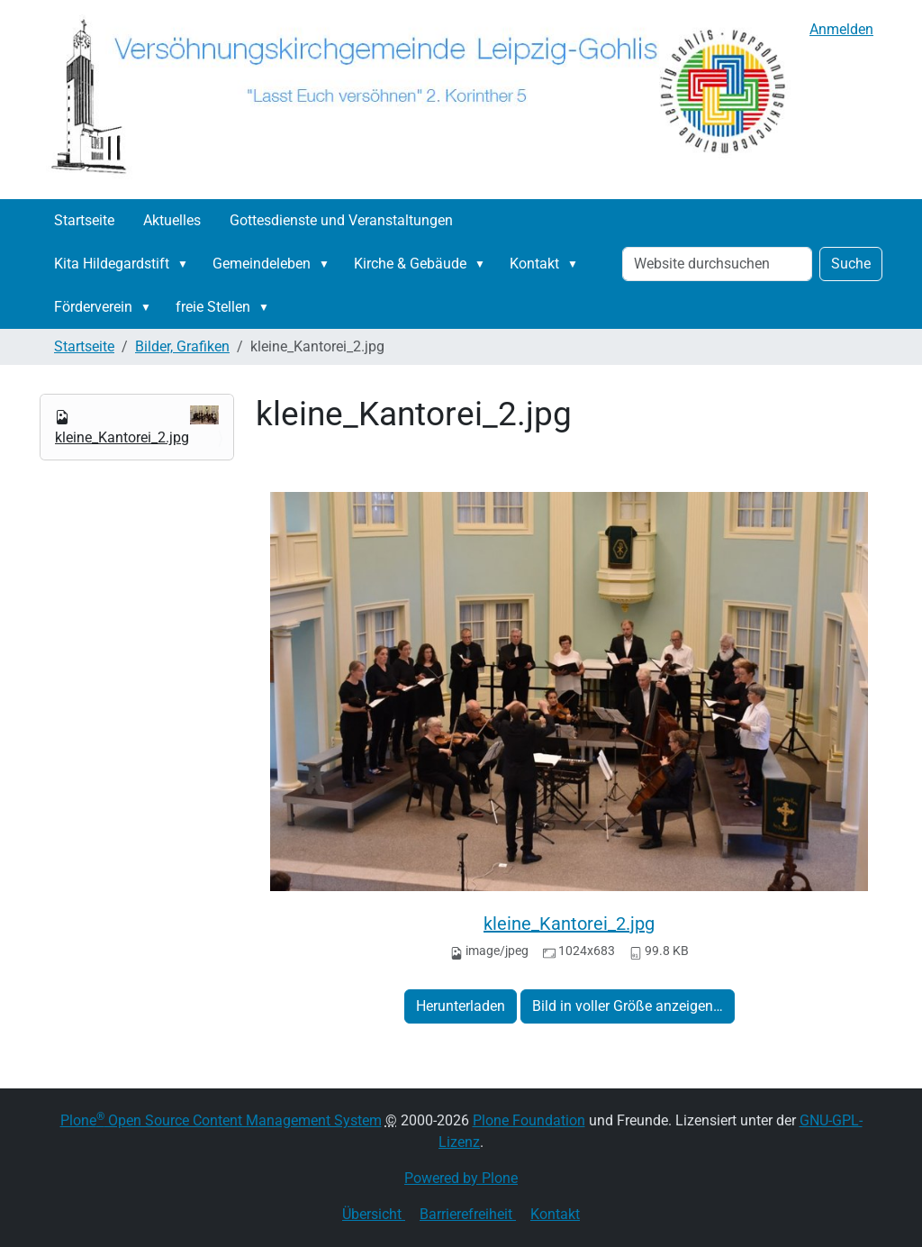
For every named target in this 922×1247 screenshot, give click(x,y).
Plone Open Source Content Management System (221, 1120)
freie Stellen (213, 306)
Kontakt (534, 263)
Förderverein (93, 306)
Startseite (84, 220)
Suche (851, 263)
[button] (186, 264)
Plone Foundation (529, 1120)
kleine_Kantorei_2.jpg (569, 923)
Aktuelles (172, 220)
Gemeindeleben (261, 263)
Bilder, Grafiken (182, 346)
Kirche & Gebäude (410, 263)
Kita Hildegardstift (111, 263)
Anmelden (841, 29)
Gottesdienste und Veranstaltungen (341, 220)
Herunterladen (460, 1006)
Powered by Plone (461, 1178)
